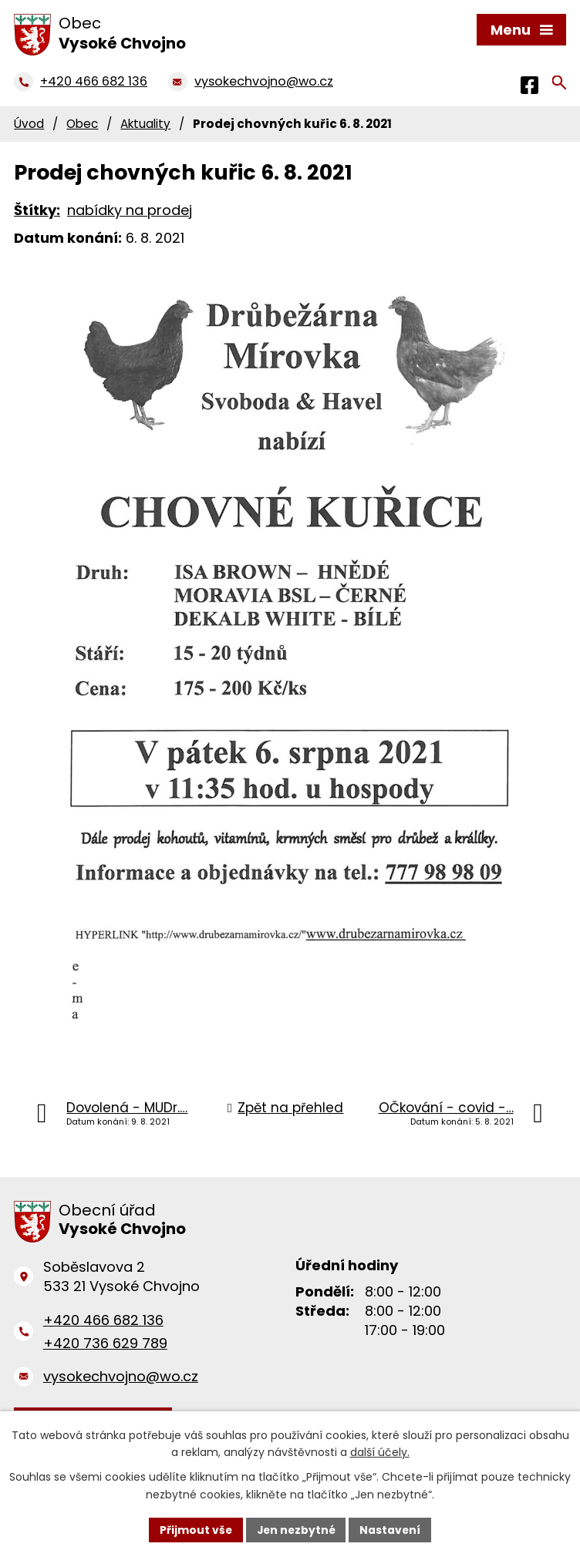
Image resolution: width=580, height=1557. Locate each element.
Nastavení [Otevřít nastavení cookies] (392, 1529)
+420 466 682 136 (103, 1320)
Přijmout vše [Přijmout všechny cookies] (194, 1529)
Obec (82, 124)
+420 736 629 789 (105, 1343)
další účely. (380, 1452)
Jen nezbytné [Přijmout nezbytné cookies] (295, 1529)
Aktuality (145, 124)
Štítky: (37, 210)
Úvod (29, 124)
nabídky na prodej (129, 210)
